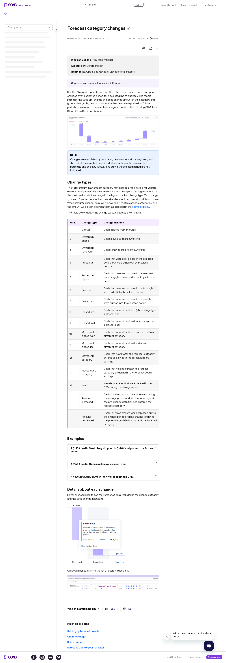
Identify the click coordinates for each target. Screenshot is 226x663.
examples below (141, 206)
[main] (113, 336)
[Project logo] (18, 5)
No (127, 608)
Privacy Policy (194, 657)
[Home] (5, 13)
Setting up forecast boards (83, 631)
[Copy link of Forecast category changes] (128, 28)
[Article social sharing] (143, 48)
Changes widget (76, 636)
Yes (110, 608)
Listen (154, 38)
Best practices (75, 642)
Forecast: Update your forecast (85, 647)
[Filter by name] (29, 27)
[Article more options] (156, 48)
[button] (114, 5)
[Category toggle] (56, 30)
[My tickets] (210, 5)
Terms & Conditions (172, 657)
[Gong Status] (167, 5)
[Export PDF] (150, 48)
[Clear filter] (49, 27)
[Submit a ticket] (189, 5)
